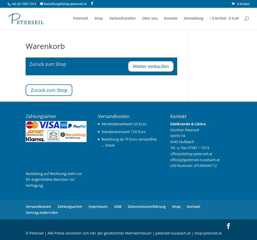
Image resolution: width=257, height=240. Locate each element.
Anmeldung (194, 19)
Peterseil (80, 19)
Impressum (98, 206)
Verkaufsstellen (122, 19)
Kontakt (170, 19)
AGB (117, 206)
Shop (98, 19)
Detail (110, 145)
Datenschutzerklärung (146, 206)
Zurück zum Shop (49, 90)
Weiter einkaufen (151, 66)
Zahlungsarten (69, 206)
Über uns (149, 19)
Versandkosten (38, 206)
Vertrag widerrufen (42, 212)
